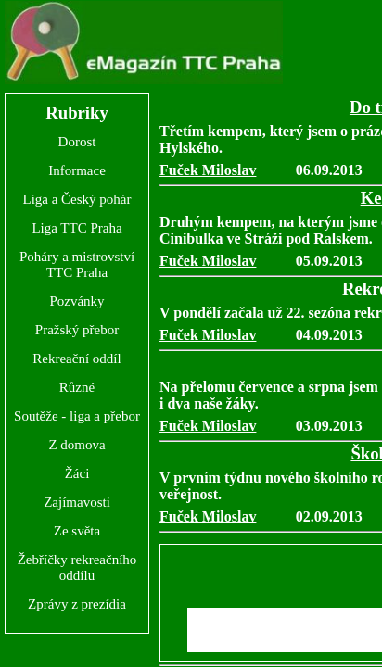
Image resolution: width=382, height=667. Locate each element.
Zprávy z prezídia (77, 604)
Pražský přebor (77, 329)
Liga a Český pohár (76, 199)
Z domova (76, 444)
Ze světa (77, 530)
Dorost (77, 141)
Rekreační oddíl (76, 358)
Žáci (77, 473)
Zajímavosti (77, 502)
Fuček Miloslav (207, 170)
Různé (77, 387)
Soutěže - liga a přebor (77, 416)
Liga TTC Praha (76, 227)
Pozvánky (76, 301)
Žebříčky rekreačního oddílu (77, 567)
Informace (77, 170)
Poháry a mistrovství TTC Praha (76, 264)
